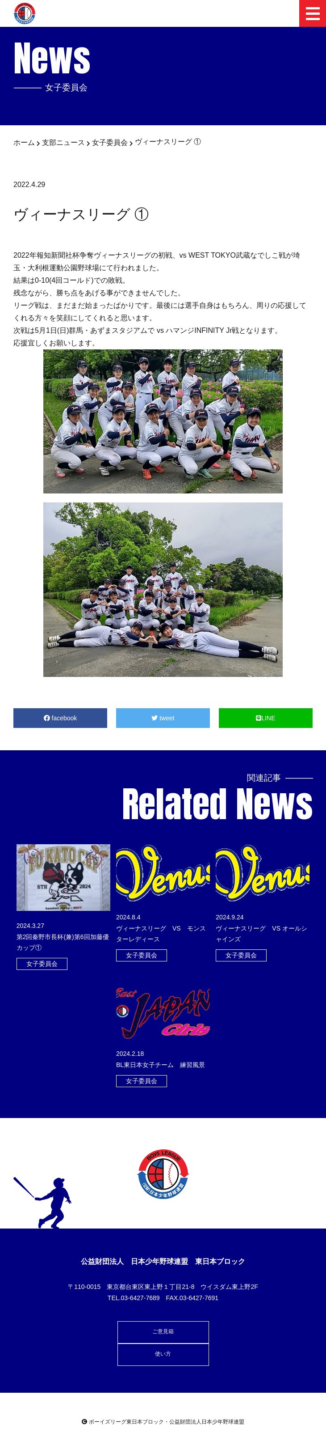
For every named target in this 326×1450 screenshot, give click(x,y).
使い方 (163, 1354)
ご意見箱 (163, 1331)
